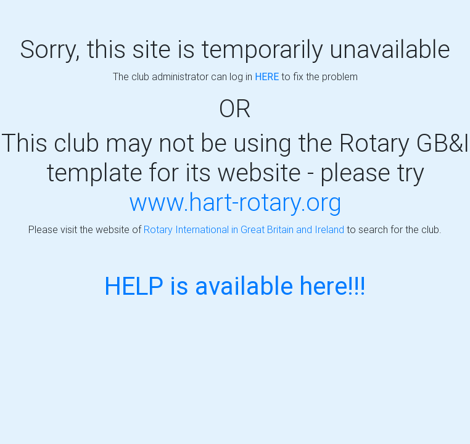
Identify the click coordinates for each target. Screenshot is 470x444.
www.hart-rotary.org (235, 202)
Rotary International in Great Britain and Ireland (244, 229)
